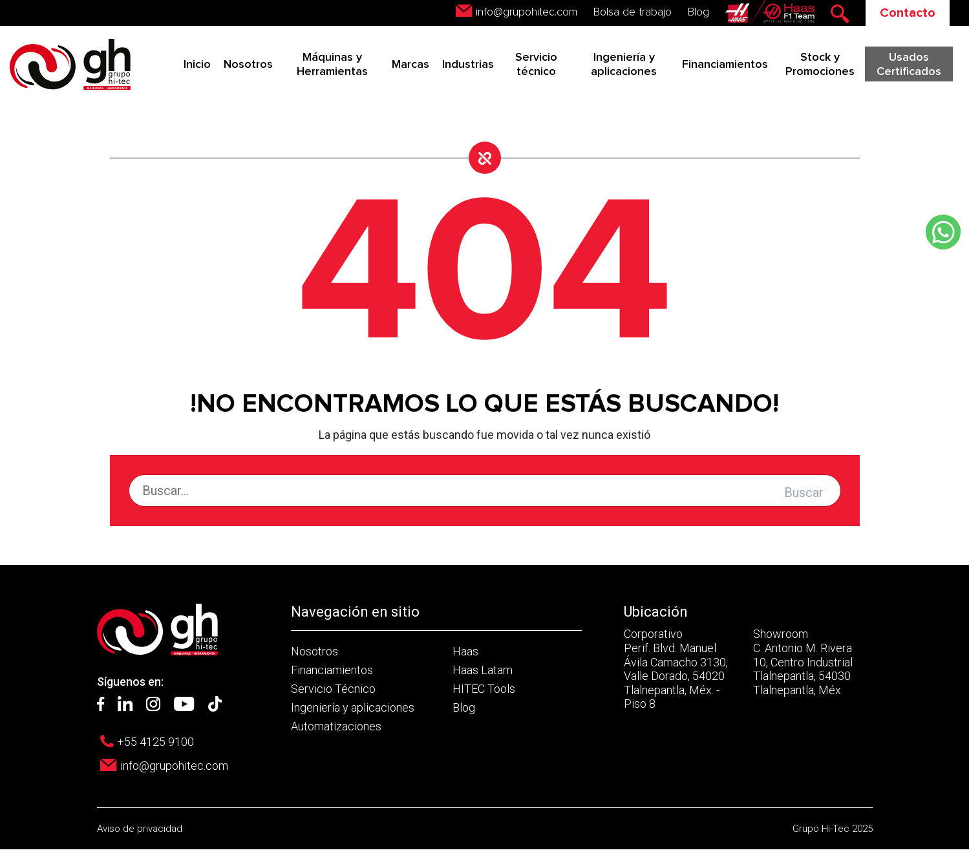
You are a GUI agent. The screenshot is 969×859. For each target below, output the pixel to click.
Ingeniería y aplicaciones (352, 707)
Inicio (197, 64)
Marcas (410, 64)
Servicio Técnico (333, 688)
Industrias (468, 64)
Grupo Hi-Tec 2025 (833, 828)
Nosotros (248, 64)
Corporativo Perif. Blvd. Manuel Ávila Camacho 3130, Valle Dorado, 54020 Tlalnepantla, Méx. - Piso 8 (676, 668)
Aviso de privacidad (139, 828)
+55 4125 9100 (155, 741)
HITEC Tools (484, 688)
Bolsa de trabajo (632, 12)
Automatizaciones (336, 726)
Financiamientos (725, 64)
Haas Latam (483, 670)
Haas (465, 651)
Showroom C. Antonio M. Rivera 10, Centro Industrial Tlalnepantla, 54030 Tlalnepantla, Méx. (803, 661)
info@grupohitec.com (526, 12)
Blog (698, 12)
